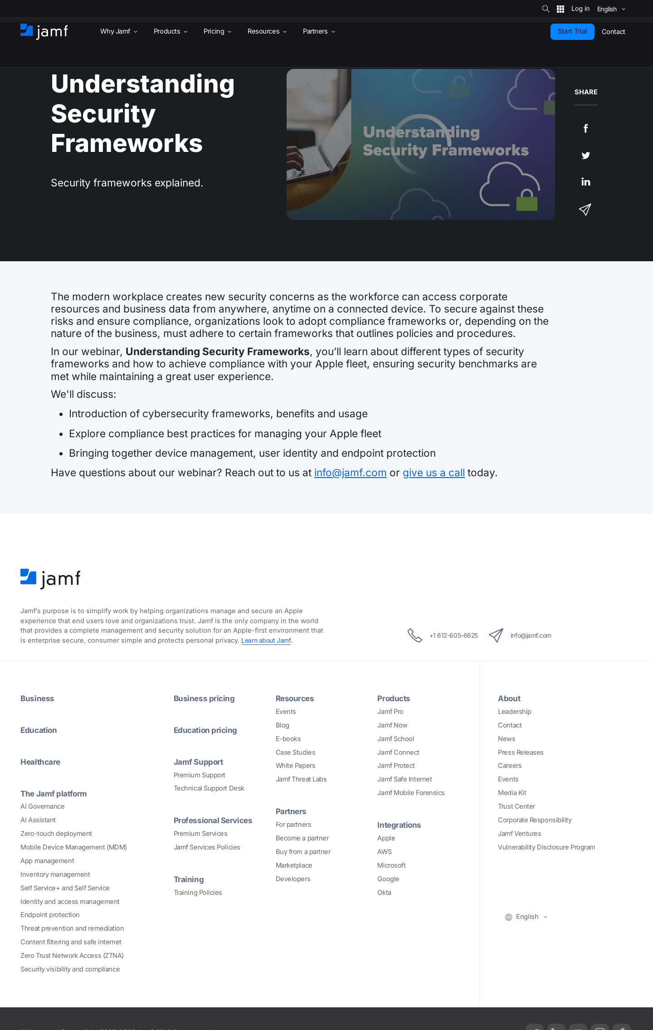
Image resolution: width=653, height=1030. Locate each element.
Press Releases (521, 752)
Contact (509, 725)
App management (47, 861)
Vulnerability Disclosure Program (546, 847)
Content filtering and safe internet (70, 942)
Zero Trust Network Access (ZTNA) (72, 956)
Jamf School (395, 739)
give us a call (434, 472)
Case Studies (296, 752)
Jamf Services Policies (207, 847)
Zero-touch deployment (56, 834)
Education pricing (207, 730)
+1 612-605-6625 (436, 635)
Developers (293, 879)
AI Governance (42, 806)
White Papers (296, 766)
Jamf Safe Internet (404, 779)
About (509, 698)
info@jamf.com (350, 472)
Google (388, 879)
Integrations (400, 825)
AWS (384, 852)
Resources (296, 698)
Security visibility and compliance (70, 969)
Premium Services (201, 834)
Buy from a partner (303, 852)
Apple (386, 838)
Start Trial (572, 31)
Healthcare (41, 761)
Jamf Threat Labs (301, 779)
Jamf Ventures (519, 834)
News (506, 739)
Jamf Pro (390, 712)
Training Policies (198, 892)
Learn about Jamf (267, 640)
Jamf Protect (396, 766)
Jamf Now (392, 725)
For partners (294, 824)
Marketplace (294, 865)
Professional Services (215, 820)
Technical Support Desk (209, 788)
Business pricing (205, 698)
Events (286, 712)
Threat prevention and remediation (72, 928)
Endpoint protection (49, 915)
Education (39, 730)
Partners (292, 811)
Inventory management (55, 874)
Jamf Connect (398, 752)
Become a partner (302, 838)
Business (37, 698)
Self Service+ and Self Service (65, 888)
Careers (509, 766)
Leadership (514, 712)
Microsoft (391, 865)
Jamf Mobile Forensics (411, 793)
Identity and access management (70, 902)
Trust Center (516, 806)
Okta (384, 892)
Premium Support (199, 775)
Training (189, 879)
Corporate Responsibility (534, 820)
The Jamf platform (55, 793)
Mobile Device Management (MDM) (73, 847)
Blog (282, 725)
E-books (288, 739)
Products (394, 698)
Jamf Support (200, 761)
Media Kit (512, 793)
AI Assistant (38, 820)
